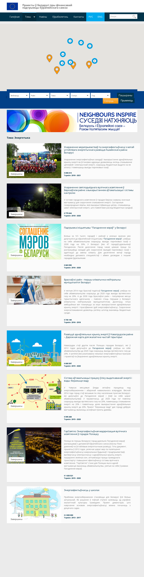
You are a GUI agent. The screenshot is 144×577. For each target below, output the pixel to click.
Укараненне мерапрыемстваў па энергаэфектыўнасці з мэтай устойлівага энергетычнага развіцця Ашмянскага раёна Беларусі (99, 149)
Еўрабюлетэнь (60, 16)
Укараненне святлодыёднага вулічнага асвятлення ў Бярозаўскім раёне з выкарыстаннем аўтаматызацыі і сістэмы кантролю (98, 190)
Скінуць (109, 100)
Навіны (43, 16)
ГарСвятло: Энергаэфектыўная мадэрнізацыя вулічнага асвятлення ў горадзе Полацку (95, 433)
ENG (100, 16)
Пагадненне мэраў (113, 238)
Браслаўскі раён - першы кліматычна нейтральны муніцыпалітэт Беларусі (92, 281)
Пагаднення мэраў (101, 348)
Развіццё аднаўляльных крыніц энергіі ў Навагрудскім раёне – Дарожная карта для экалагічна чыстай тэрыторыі (98, 336)
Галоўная (15, 16)
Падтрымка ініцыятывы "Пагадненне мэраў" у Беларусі (95, 227)
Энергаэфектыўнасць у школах (81, 490)
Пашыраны (125, 95)
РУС (91, 16)
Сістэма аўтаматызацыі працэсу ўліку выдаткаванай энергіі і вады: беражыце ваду (98, 379)
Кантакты (79, 16)
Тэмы (28, 16)
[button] (49, 58)
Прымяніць (127, 100)
